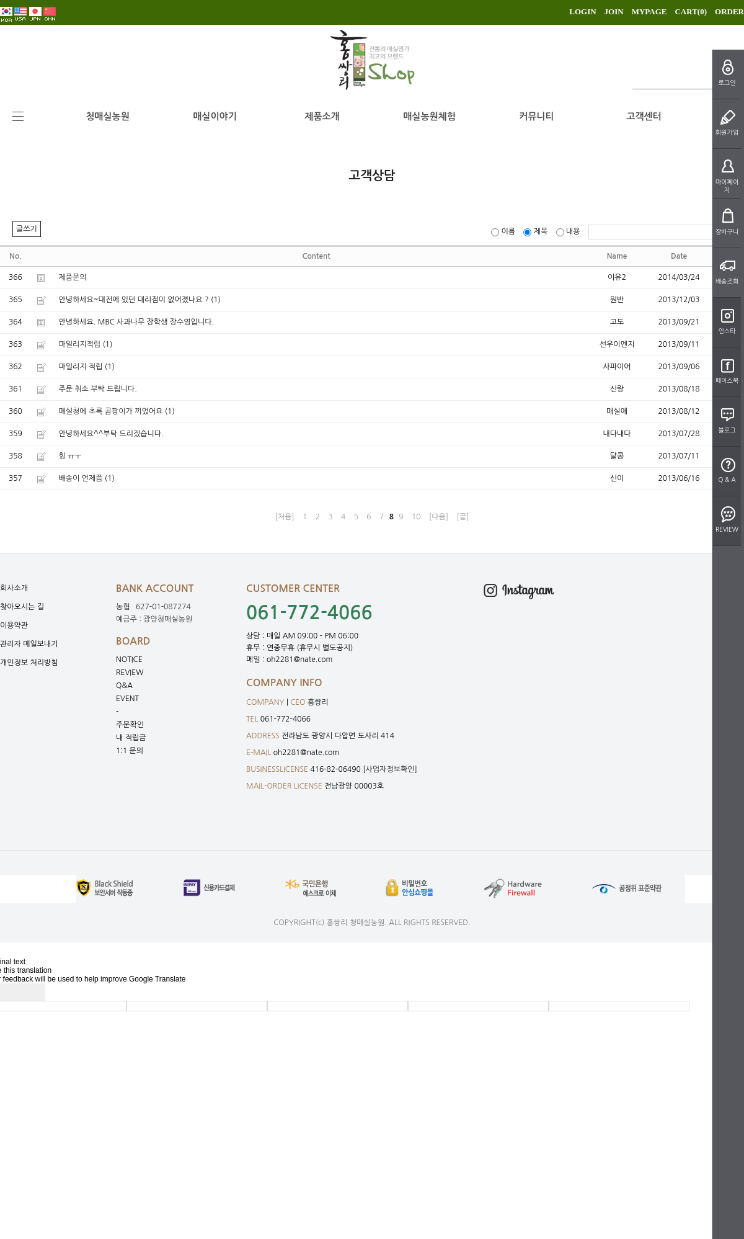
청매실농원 (108, 116)
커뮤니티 (536, 116)
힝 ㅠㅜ (69, 456)
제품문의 (72, 277)
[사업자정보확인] (390, 769)
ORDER (729, 11)
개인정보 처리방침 (29, 662)
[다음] (438, 517)
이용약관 (14, 625)
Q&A (124, 685)
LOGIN (582, 11)
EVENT (127, 698)
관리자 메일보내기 (29, 644)
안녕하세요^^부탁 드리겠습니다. (110, 433)
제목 (536, 231)
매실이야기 (215, 116)
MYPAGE (649, 11)
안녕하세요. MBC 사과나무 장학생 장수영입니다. (136, 322)
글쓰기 (26, 229)
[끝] (463, 517)
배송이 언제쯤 (80, 478)
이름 (504, 231)
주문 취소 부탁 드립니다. (97, 389)
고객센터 (643, 116)
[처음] (284, 517)
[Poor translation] (30, 992)
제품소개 (321, 116)
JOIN (614, 11)
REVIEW (130, 672)
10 (416, 517)
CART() (691, 11)
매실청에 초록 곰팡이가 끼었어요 (110, 411)
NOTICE (129, 659)
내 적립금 (131, 737)
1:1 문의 (129, 750)
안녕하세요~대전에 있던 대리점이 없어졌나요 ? (133, 299)
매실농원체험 (429, 116)
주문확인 (130, 724)
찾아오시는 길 (22, 607)
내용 (569, 231)
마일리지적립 (79, 344)
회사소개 (14, 588)
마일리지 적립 (80, 366)
